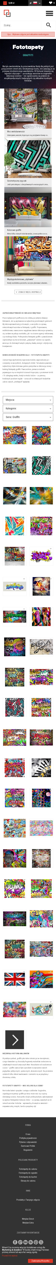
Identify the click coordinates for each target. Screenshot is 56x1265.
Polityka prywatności (28, 1138)
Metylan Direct (28, 1219)
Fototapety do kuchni (28, 1177)
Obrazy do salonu (28, 1181)
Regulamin (28, 1150)
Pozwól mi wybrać (9, 1255)
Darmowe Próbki (28, 1146)
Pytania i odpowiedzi (28, 1142)
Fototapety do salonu (28, 1169)
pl (35, 3)
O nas (28, 1134)
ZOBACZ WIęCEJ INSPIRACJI (28, 292)
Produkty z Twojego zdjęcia (28, 1200)
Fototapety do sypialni (28, 1173)
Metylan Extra (28, 1223)
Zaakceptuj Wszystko (40, 1261)
